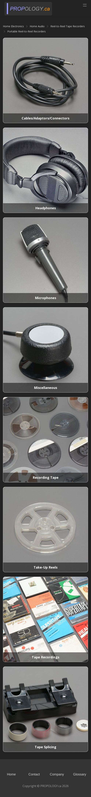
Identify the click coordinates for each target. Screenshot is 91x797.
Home (11, 774)
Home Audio (37, 26)
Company (57, 774)
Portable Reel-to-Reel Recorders (26, 31)
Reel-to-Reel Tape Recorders (67, 26)
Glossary (79, 774)
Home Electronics (13, 26)
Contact (34, 774)
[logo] (28, 8)
